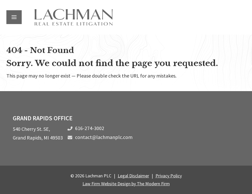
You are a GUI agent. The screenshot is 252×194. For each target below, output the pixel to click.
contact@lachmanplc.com (104, 137)
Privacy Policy (168, 176)
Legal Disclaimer (133, 176)
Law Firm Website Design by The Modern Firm (126, 184)
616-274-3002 (89, 128)
